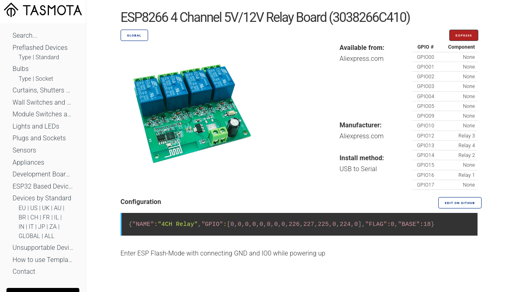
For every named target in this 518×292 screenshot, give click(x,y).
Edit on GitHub (460, 203)
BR (22, 217)
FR (46, 217)
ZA (53, 226)
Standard (47, 57)
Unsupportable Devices (43, 247)
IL (56, 217)
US (34, 208)
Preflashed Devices (40, 48)
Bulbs (21, 69)
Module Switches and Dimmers (43, 114)
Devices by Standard (42, 198)
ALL (50, 236)
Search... (25, 35)
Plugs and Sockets (39, 138)
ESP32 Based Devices (43, 186)
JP (41, 226)
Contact (24, 271)
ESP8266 (464, 35)
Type (25, 57)
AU (58, 208)
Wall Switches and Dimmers (43, 102)
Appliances (29, 162)
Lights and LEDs (36, 126)
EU (22, 208)
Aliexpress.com (362, 58)
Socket (44, 78)
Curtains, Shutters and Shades (43, 90)
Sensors (24, 150)
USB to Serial (358, 169)
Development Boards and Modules (43, 174)
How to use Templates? (43, 260)
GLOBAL (29, 236)
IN (21, 226)
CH (34, 217)
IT (31, 226)
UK (46, 208)
